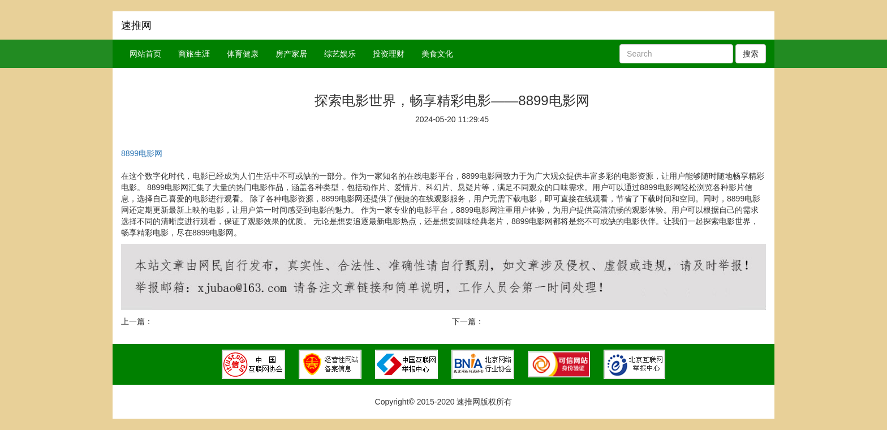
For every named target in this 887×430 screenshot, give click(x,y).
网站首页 (145, 53)
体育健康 (243, 53)
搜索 (751, 53)
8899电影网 (141, 153)
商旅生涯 (194, 53)
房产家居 (291, 53)
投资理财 (388, 53)
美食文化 (437, 53)
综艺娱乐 (340, 53)
